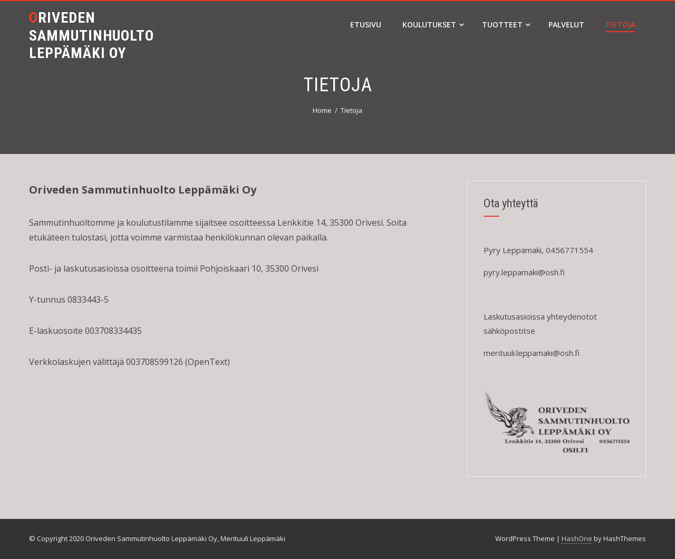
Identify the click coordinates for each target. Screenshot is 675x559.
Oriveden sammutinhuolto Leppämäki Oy (91, 35)
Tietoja (620, 25)
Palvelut (566, 25)
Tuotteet (506, 25)
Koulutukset (433, 25)
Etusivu (365, 25)
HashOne (577, 538)
